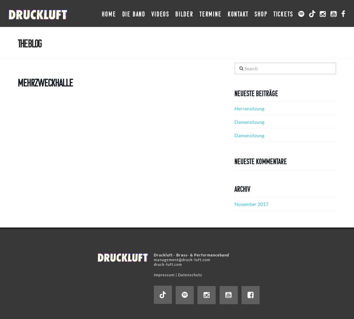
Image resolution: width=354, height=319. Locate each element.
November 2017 (251, 204)
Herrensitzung (249, 108)
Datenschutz (190, 275)
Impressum (164, 275)
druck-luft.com (168, 264)
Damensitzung (249, 122)
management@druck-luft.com (182, 259)
